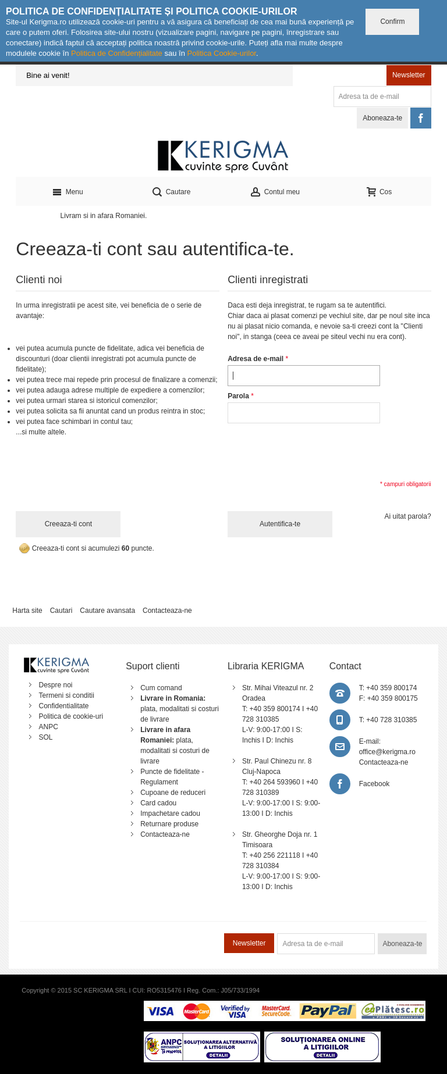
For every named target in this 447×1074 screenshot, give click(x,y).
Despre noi (55, 685)
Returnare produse (169, 824)
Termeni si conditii (66, 695)
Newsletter (408, 75)
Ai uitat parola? (408, 516)
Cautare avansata (107, 610)
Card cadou (158, 803)
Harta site (27, 610)
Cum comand (161, 688)
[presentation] (316, 450)
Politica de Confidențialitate (116, 53)
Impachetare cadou (170, 813)
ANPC (48, 727)
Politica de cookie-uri (70, 716)
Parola (238, 396)
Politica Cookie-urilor (221, 53)
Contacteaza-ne (167, 610)
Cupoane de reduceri (172, 792)
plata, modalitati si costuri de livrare (179, 708)
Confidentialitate (63, 706)
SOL (45, 737)
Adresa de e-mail (255, 359)
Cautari (61, 610)
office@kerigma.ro (387, 752)
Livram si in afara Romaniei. (104, 216)
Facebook (374, 784)
